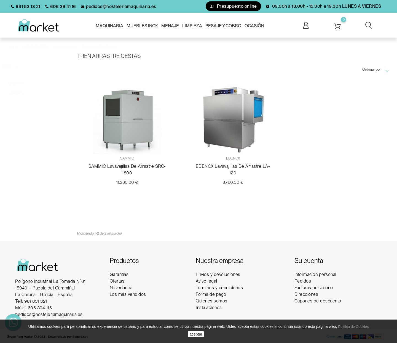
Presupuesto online (233, 6)
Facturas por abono (313, 287)
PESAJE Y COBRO (223, 25)
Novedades (121, 287)
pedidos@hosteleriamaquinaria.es (49, 314)
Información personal (315, 274)
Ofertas (117, 281)
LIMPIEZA (192, 25)
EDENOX (18, 77)
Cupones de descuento (317, 301)
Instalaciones (209, 307)
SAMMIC (18, 87)
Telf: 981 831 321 (31, 301)
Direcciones (306, 294)
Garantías (119, 274)
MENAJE (170, 25)
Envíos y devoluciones (218, 274)
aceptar (195, 334)
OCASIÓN (254, 25)
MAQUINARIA (109, 25)
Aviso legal (206, 281)
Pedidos (302, 281)
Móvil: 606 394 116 (33, 307)
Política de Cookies (353, 327)
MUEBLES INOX (142, 25)
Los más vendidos (128, 294)
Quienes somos (211, 301)
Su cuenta (308, 261)
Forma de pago (211, 294)
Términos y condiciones (219, 287)
